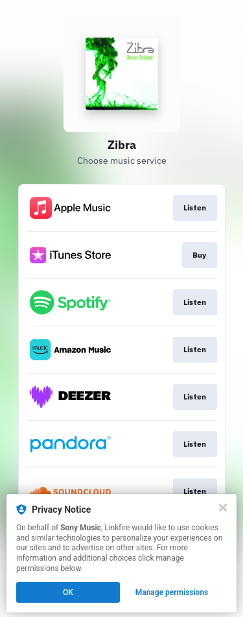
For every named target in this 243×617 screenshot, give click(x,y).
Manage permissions (172, 592)
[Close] (223, 507)
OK (68, 592)
